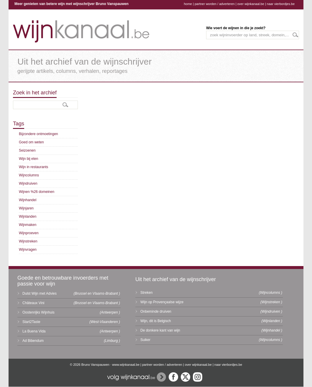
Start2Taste (31, 322)
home (188, 4)
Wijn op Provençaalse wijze (161, 302)
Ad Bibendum (33, 341)
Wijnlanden (27, 216)
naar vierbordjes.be (281, 4)
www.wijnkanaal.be (125, 364)
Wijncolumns (29, 175)
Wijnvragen (28, 249)
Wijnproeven (29, 233)
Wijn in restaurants (33, 167)
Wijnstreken (28, 241)
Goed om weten (31, 142)
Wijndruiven (28, 183)
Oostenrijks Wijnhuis (38, 312)
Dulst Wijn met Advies (39, 293)
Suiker (145, 340)
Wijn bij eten (28, 159)
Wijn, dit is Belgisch (155, 321)
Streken (146, 293)
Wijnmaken (27, 225)
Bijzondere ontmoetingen (38, 134)
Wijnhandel (27, 200)
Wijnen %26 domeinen (36, 192)
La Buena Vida (34, 331)
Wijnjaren (26, 208)
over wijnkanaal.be (250, 4)
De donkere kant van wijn (160, 330)
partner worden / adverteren (215, 4)
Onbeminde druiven (155, 311)
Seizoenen (27, 150)
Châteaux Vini (33, 303)
